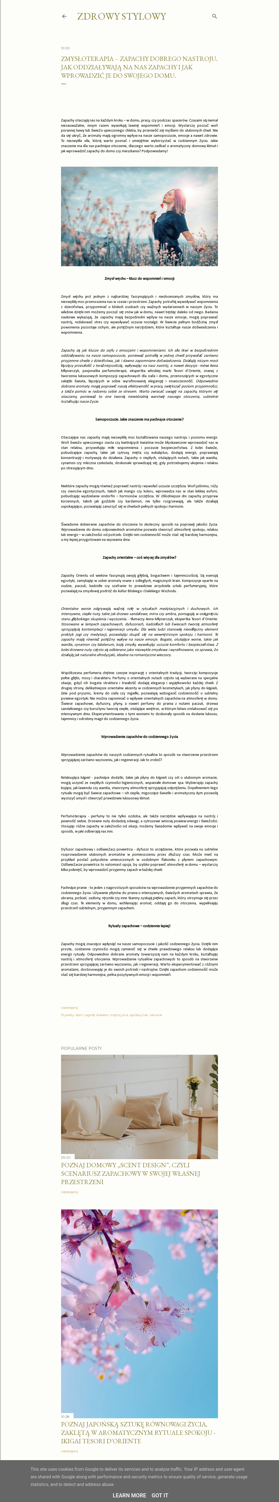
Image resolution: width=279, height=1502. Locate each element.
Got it (160, 1495)
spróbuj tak (139, 1015)
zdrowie (156, 1015)
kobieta (102, 1015)
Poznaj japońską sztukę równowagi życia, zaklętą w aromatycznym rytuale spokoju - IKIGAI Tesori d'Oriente (138, 1432)
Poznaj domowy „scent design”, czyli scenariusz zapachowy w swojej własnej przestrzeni (130, 1173)
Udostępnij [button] (69, 1008)
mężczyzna (119, 1015)
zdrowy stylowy (121, 16)
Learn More (129, 1495)
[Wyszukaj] (214, 15)
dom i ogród (85, 1015)
